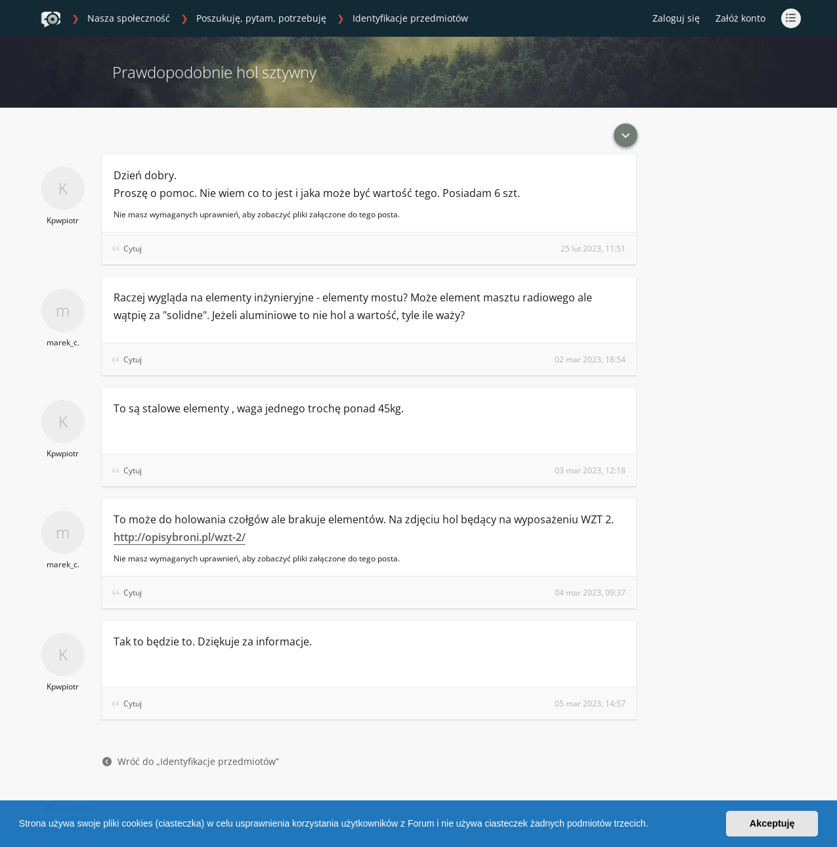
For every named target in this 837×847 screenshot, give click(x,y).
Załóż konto (740, 18)
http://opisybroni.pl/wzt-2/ (180, 537)
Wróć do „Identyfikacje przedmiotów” (190, 761)
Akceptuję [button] (772, 823)
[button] (653, 825)
